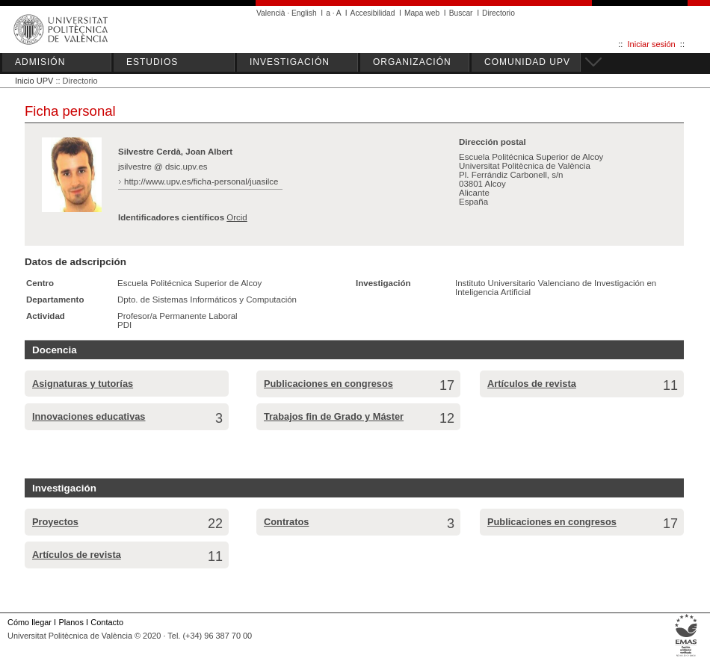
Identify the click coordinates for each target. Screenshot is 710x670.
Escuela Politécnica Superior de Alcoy (189, 283)
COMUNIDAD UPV (527, 62)
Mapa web (421, 13)
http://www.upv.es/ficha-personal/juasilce (201, 181)
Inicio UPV (34, 80)
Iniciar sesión (652, 44)
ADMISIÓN (40, 62)
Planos (70, 622)
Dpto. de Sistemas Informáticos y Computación (207, 299)
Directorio (498, 13)
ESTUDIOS (152, 62)
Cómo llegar (29, 622)
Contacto (106, 622)
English (304, 13)
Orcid (236, 217)
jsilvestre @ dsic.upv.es (163, 166)
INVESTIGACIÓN (290, 62)
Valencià (270, 13)
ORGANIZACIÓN (412, 62)
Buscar (461, 13)
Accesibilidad (373, 13)
